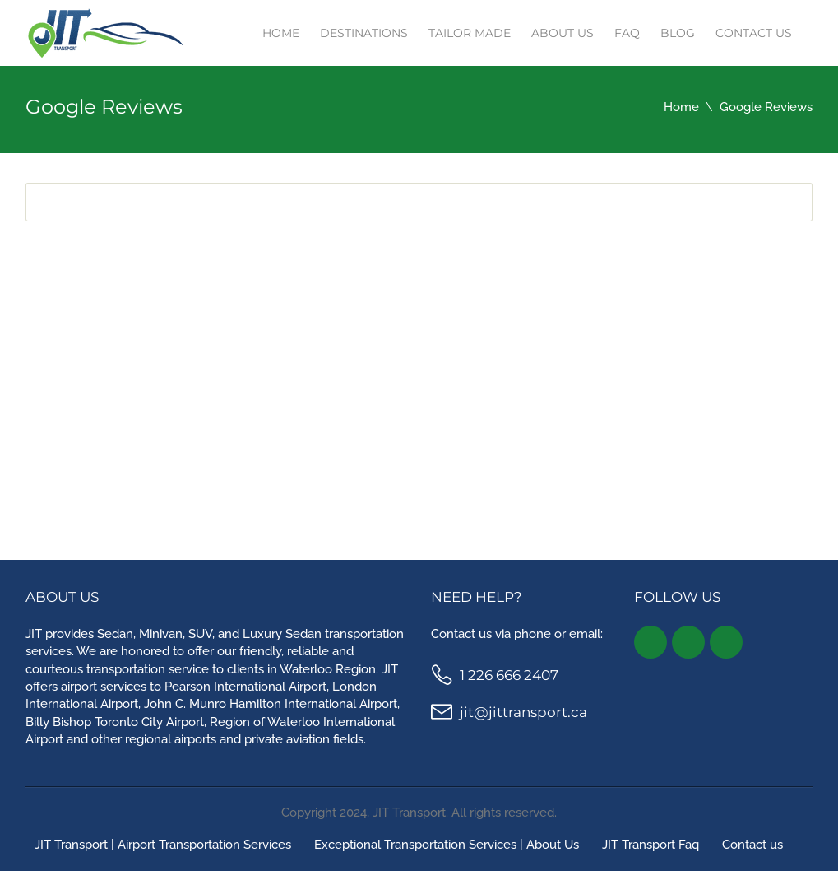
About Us (562, 33)
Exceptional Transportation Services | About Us (446, 844)
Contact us (753, 33)
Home (280, 33)
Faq (627, 33)
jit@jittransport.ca (523, 712)
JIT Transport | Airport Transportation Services (163, 844)
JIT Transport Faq (650, 844)
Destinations (364, 33)
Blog (677, 33)
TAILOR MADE (469, 33)
